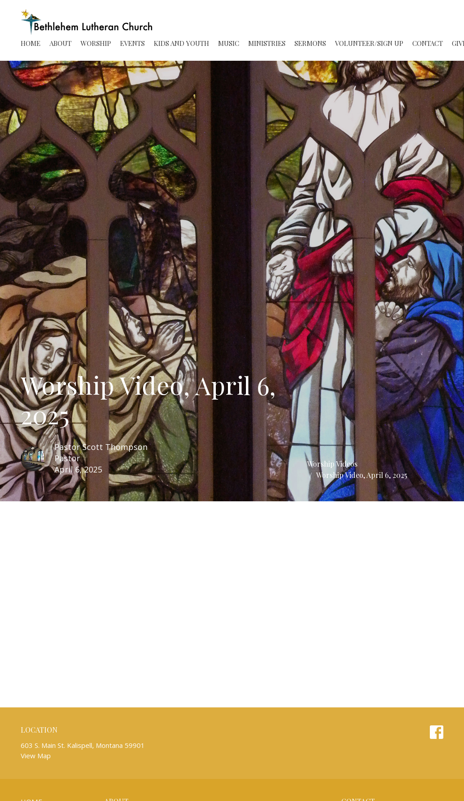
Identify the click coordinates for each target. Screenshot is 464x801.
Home (30, 43)
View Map (36, 755)
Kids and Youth (181, 43)
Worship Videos (332, 463)
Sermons (310, 43)
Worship (95, 43)
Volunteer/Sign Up (369, 43)
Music (228, 43)
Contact (427, 43)
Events (132, 43)
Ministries (267, 43)
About (60, 43)
